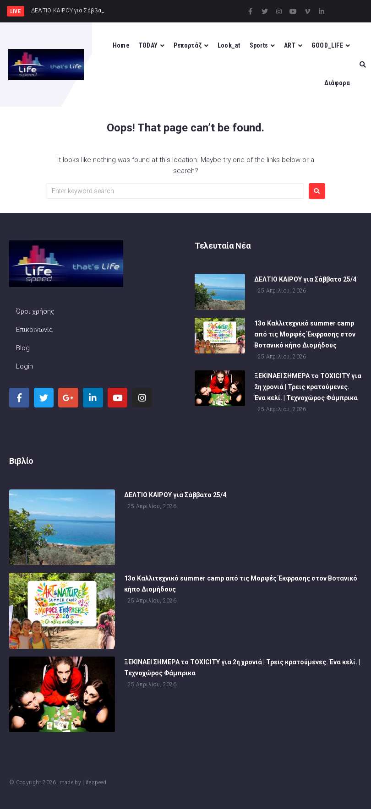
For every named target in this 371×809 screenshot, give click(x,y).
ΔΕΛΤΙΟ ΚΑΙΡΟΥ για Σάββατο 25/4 (305, 280)
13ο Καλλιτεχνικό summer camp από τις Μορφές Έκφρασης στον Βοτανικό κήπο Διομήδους (304, 334)
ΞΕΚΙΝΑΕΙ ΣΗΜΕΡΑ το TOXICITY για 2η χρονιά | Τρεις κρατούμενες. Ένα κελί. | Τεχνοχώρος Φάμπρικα (307, 387)
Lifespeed (94, 782)
